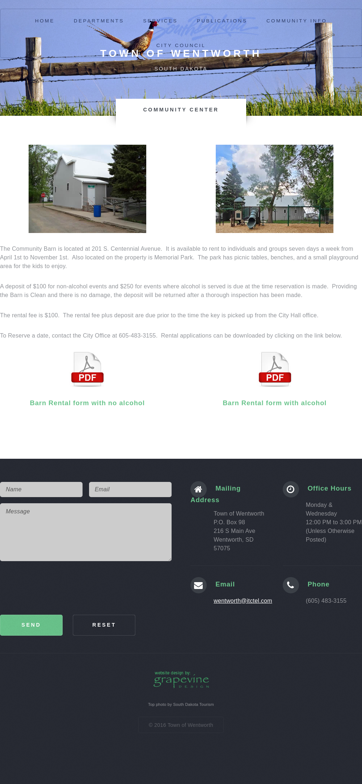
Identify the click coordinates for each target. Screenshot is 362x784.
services (160, 21)
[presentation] (55, 588)
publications (222, 21)
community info (296, 21)
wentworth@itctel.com (243, 601)
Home (45, 21)
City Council (181, 45)
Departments (99, 21)
